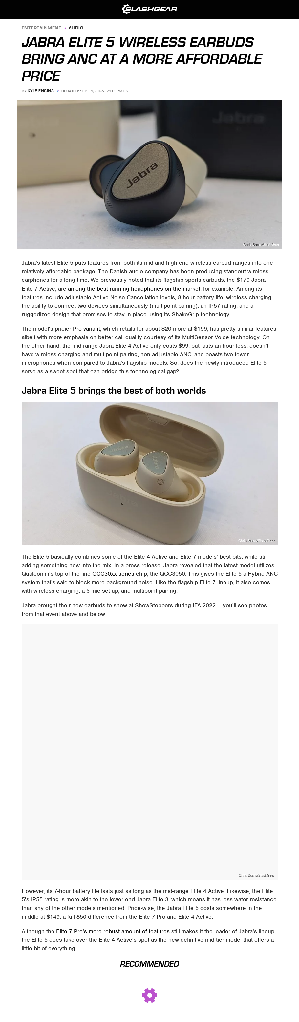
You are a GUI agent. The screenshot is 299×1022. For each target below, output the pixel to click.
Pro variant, (87, 328)
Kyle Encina (41, 91)
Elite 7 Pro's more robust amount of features (113, 931)
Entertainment (42, 28)
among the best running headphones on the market (134, 288)
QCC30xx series (113, 573)
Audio (76, 28)
